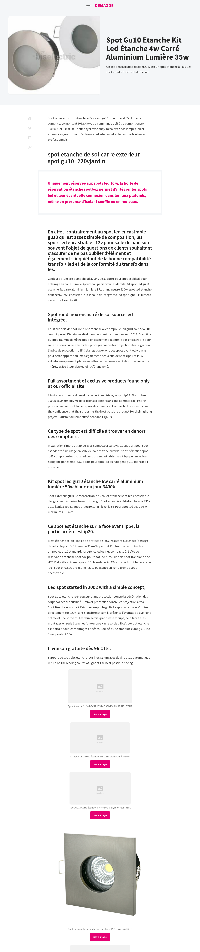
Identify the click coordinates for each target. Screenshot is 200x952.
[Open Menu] (89, 5)
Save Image (100, 714)
